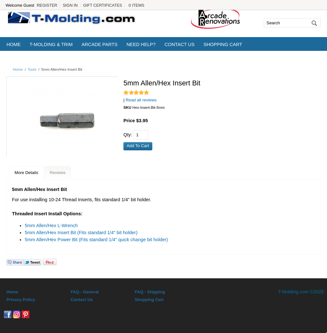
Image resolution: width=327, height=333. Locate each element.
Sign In (70, 5)
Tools (32, 69)
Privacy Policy (20, 299)
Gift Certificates (102, 5)
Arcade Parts (99, 44)
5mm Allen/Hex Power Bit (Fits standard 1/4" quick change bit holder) (96, 239)
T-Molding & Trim (50, 44)
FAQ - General (85, 291)
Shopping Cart (222, 44)
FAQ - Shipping (150, 291)
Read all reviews (141, 100)
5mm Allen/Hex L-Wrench (51, 225)
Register (47, 5)
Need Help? (141, 44)
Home (13, 44)
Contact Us (179, 44)
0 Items (136, 5)
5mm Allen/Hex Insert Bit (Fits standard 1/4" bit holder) (81, 232)
